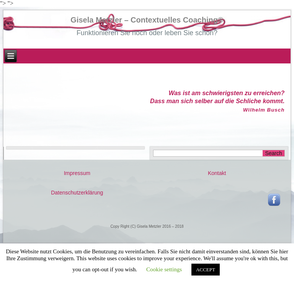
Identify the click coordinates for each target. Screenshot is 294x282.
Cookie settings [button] (164, 269)
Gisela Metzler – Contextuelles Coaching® (146, 20)
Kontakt (217, 173)
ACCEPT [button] (205, 269)
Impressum (77, 173)
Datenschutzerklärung (77, 193)
